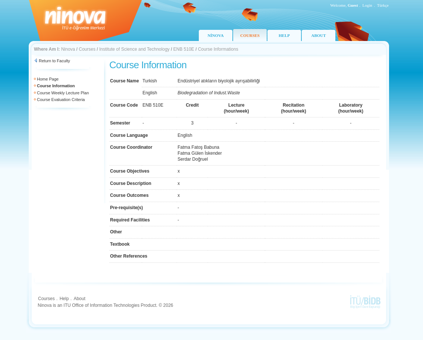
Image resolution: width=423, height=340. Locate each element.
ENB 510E (183, 49)
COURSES (250, 35)
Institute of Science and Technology (134, 49)
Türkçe (383, 5)
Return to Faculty (54, 61)
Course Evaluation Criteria (61, 99)
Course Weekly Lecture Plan (63, 93)
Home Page (48, 79)
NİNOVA (215, 35)
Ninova (68, 49)
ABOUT (318, 35)
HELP (284, 35)
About (79, 298)
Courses (87, 49)
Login (367, 5)
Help (64, 298)
